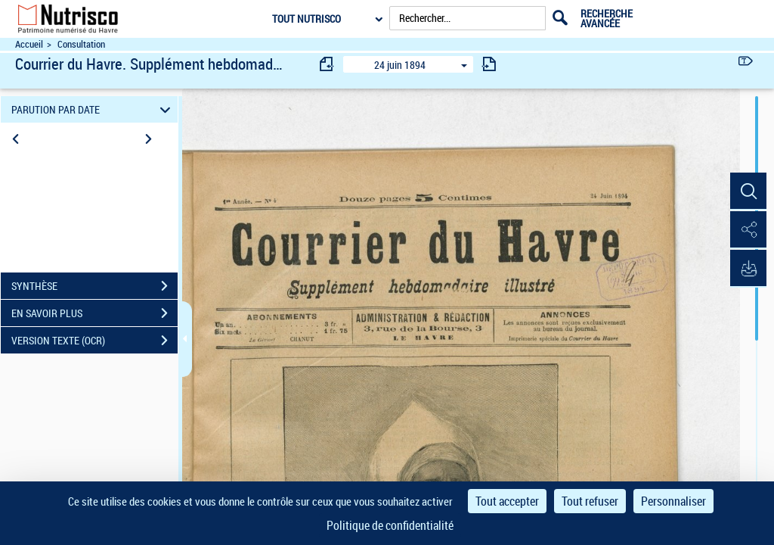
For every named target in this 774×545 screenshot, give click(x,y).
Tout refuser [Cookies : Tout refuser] (590, 501)
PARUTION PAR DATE (93, 109)
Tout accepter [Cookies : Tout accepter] (507, 501)
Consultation (81, 44)
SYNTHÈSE (94, 286)
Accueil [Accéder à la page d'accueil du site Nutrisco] (29, 44)
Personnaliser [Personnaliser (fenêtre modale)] (673, 501)
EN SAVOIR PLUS (94, 313)
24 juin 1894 (400, 65)
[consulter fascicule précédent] (327, 64)
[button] (747, 191)
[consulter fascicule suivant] (489, 64)
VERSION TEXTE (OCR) (94, 340)
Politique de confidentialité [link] (390, 525)
